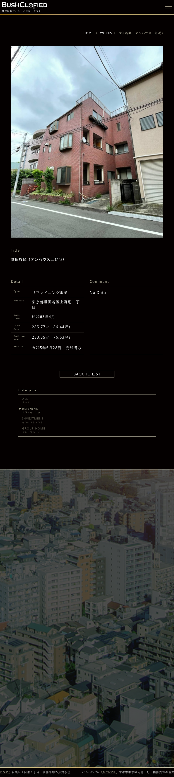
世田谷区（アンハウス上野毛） (38, 260)
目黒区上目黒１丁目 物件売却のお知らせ (46, 772)
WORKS (106, 33)
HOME (88, 33)
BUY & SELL (114, 772)
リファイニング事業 (50, 292)
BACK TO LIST (87, 374)
